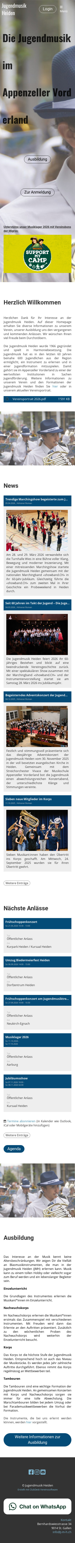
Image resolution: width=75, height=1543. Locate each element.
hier (55, 386)
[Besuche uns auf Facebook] (31, 1472)
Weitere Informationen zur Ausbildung (37, 1440)
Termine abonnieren (21, 1121)
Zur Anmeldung (37, 192)
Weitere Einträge (17, 883)
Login (48, 9)
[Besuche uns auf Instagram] (37, 1472)
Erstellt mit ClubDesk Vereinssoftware (38, 1489)
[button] (37, 935)
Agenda (14, 1149)
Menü (63, 9)
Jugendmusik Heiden (14, 9)
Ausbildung (37, 159)
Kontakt (66, 1520)
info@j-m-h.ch (62, 1532)
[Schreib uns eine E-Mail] (43, 1472)
